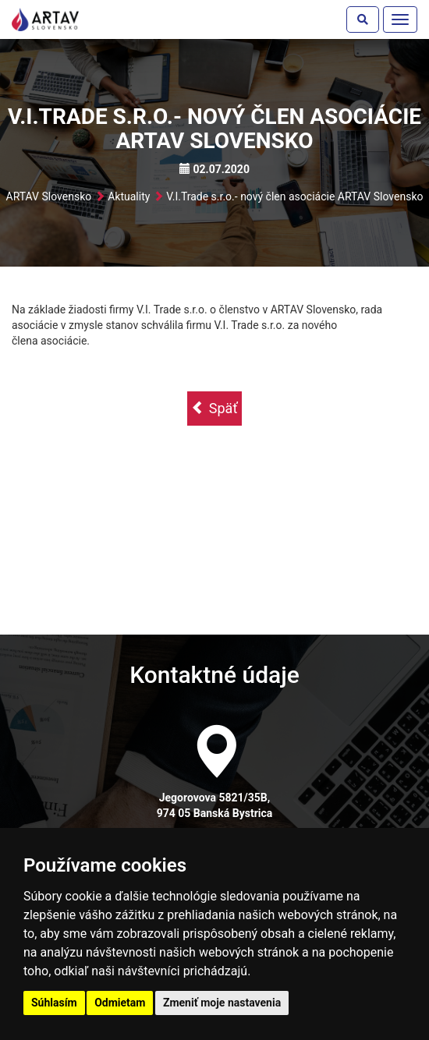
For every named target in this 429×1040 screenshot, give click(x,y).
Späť (214, 408)
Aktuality (129, 196)
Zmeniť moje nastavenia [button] (222, 1002)
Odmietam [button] (119, 1002)
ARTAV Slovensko (49, 196)
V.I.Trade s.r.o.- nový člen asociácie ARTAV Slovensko (294, 196)
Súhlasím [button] (54, 1002)
